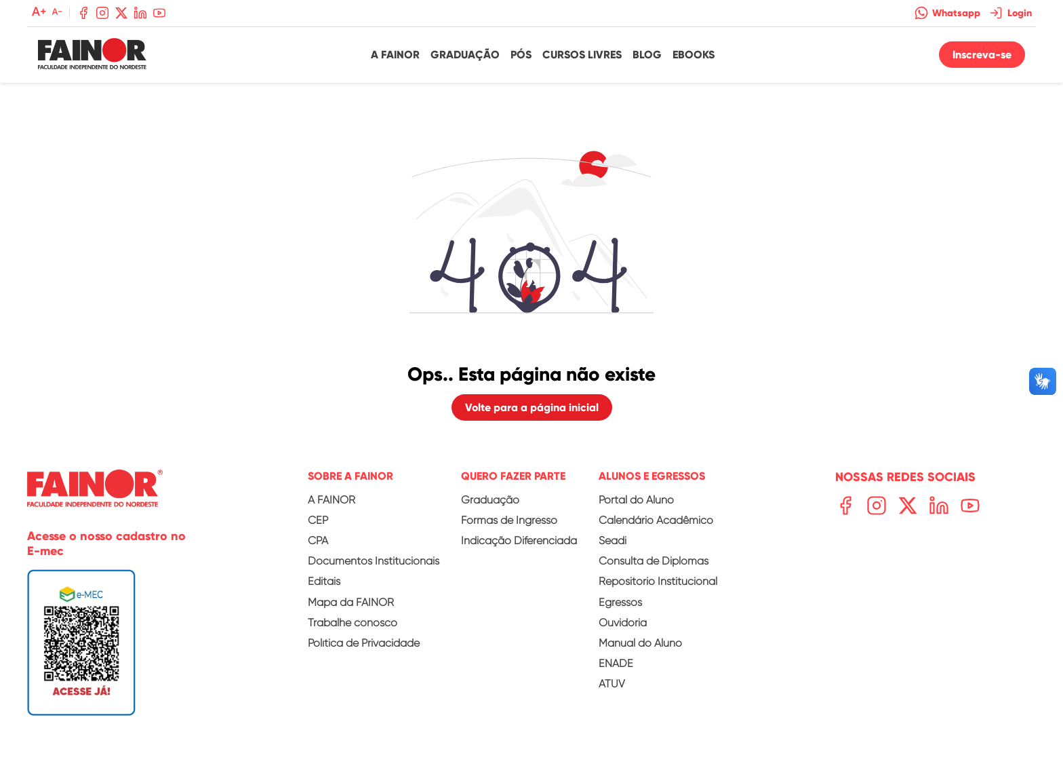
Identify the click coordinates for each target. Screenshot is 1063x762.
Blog (647, 54)
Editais (324, 581)
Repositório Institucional (658, 581)
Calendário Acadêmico (656, 520)
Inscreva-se (981, 54)
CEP (318, 520)
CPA (318, 540)
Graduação (465, 54)
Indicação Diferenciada (519, 540)
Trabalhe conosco (352, 622)
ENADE (616, 663)
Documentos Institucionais (373, 560)
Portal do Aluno (636, 499)
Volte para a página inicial (532, 407)
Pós (521, 54)
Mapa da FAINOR (351, 602)
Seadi (612, 540)
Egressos (620, 602)
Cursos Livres (582, 54)
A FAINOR (331, 499)
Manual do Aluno (640, 642)
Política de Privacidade (364, 642)
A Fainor (395, 54)
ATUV (612, 683)
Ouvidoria (623, 622)
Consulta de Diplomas (653, 560)
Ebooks (694, 54)
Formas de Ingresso (509, 520)
